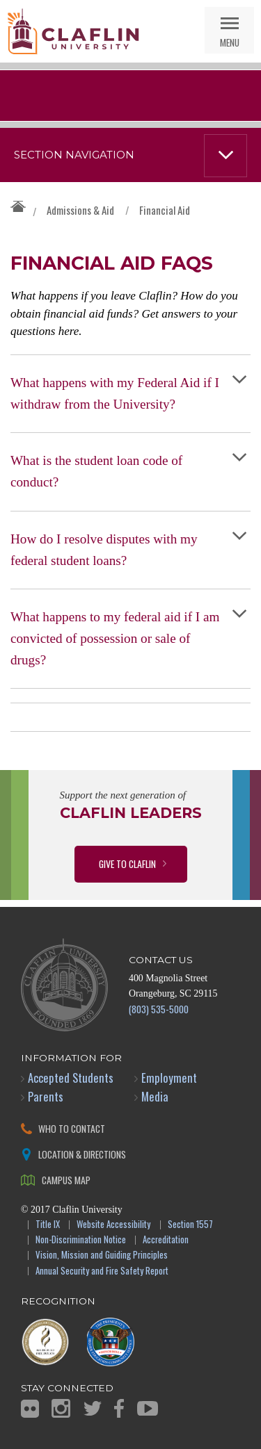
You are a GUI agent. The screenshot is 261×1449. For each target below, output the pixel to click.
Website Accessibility (113, 1224)
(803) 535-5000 (159, 1008)
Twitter (93, 1408)
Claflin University (73, 31)
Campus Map (66, 1179)
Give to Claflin (127, 863)
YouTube (147, 1408)
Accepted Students (70, 1077)
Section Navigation (74, 155)
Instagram (61, 1408)
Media (154, 1096)
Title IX (47, 1224)
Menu (229, 42)
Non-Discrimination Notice (80, 1240)
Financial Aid (164, 210)
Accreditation (166, 1240)
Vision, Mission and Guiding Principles (101, 1255)
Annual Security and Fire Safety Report (101, 1271)
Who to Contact (71, 1128)
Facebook (119, 1408)
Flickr (30, 1409)
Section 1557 (190, 1224)
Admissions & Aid (80, 210)
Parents (45, 1096)
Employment (169, 1077)
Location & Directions (82, 1154)
